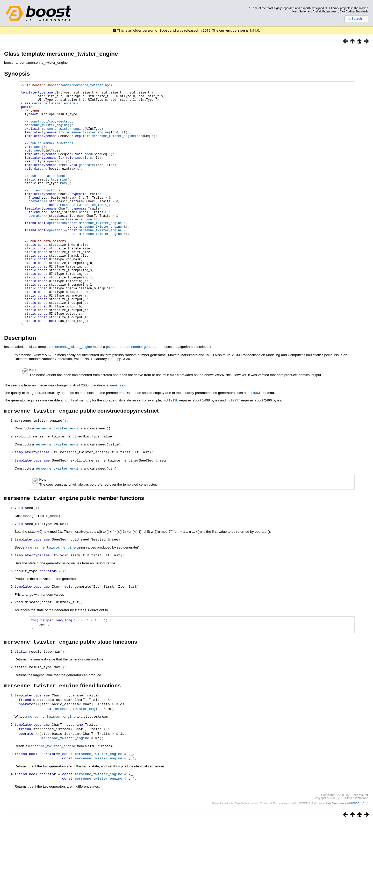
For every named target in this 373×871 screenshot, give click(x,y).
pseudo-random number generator (132, 399)
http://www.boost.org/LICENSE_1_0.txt (347, 852)
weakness (117, 437)
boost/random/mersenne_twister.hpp (80, 86)
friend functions (45, 213)
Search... (356, 18)
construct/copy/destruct (51, 130)
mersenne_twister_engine (53, 108)
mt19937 (255, 445)
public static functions (51, 196)
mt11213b (170, 452)
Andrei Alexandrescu (325, 11)
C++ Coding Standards (354, 11)
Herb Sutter (299, 11)
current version (232, 30)
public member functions (51, 156)
